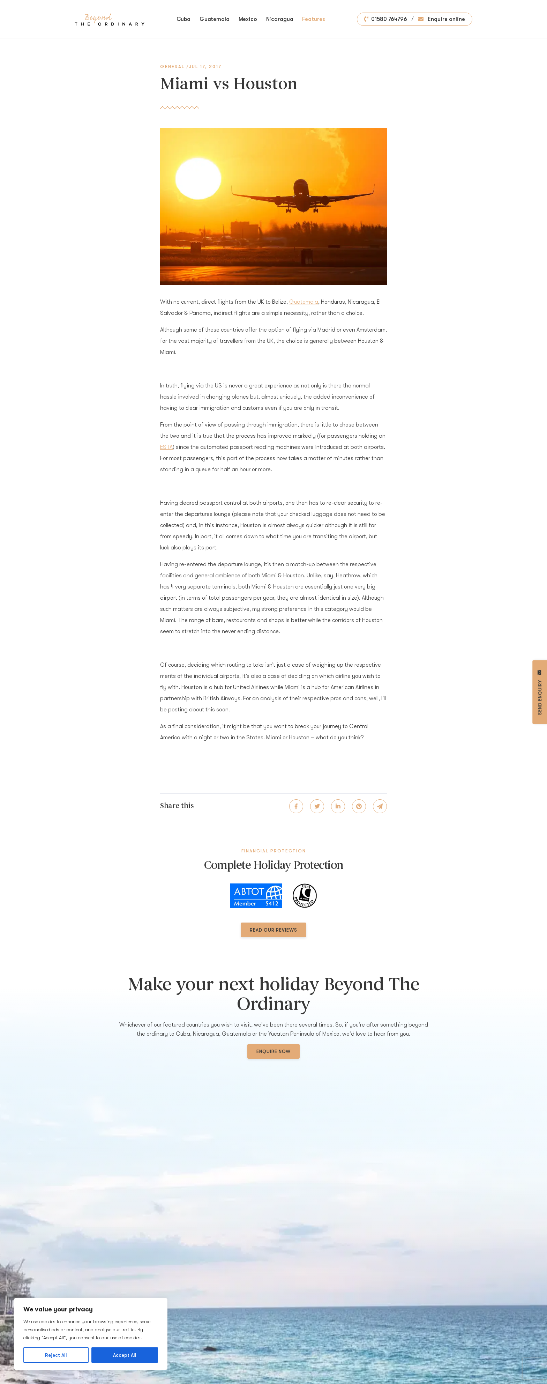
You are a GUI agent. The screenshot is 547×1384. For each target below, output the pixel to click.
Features (313, 19)
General (172, 66)
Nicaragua (279, 19)
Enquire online (441, 19)
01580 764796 (385, 19)
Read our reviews (273, 930)
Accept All (124, 1355)
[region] (90, 1334)
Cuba (184, 19)
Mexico (248, 19)
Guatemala (215, 19)
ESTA (166, 447)
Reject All (56, 1355)
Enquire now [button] (273, 1051)
